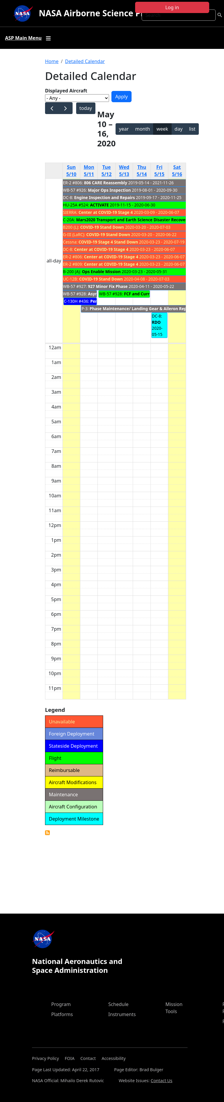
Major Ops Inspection (109, 190)
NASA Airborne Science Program (105, 13)
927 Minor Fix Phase (108, 286)
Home (52, 61)
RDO (156, 322)
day (179, 129)
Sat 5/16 (177, 170)
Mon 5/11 (89, 170)
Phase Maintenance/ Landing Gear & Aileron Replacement (147, 308)
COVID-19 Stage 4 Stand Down (108, 242)
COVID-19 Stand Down (102, 227)
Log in (172, 7)
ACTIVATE (99, 205)
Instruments (122, 1014)
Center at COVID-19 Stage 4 (106, 212)
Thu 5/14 (142, 170)
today (85, 108)
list (192, 129)
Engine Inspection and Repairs (104, 197)
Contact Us (161, 1080)
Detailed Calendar (85, 61)
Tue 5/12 (107, 170)
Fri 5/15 (159, 170)
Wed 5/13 (124, 170)
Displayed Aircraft (66, 90)
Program (61, 1004)
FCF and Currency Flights (149, 294)
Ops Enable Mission (101, 271)
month (142, 129)
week (162, 129)
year (124, 129)
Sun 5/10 (71, 170)
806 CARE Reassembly (105, 182)
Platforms (62, 1014)
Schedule (118, 1004)
